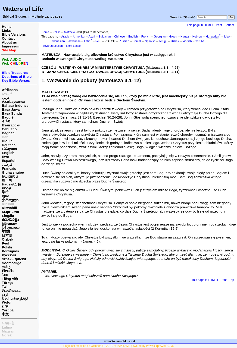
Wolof (6, 302)
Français (9, 168)
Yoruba (199, 41)
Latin (87, 41)
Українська (11, 290)
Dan (5, 137)
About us (9, 42)
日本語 (7, 235)
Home (7, 26)
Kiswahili (9, 208)
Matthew (69, 32)
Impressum (11, 46)
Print (219, 25)
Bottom (229, 25)
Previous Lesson (52, 45)
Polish (56, 32)
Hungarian (212, 36)
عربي (6, 98)
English (8, 153)
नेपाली (6, 231)
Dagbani (9, 133)
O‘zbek (7, 239)
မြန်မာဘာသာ (11, 227)
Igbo (5, 196)
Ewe (5, 157)
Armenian (79, 36)
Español (8, 161)
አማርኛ (7, 94)
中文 (5, 314)
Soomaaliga (11, 263)
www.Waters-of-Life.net (119, 341)
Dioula (7, 141)
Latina (7, 327)
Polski (7, 247)
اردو (5, 294)
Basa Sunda (12, 113)
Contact (8, 38)
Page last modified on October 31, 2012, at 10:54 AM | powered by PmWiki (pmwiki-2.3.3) (118, 346)
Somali (137, 41)
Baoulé (7, 117)
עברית (6, 188)
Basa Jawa (11, 109)
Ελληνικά (9, 149)
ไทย (5, 275)
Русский (9, 255)
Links (6, 30)
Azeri (91, 36)
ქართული (10, 200)
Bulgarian (105, 36)
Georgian (159, 36)
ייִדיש (5, 306)
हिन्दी (5, 192)
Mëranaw (9, 224)
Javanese (74, 41)
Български (11, 125)
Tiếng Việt (10, 279)
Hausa (185, 36)
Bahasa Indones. (15, 105)
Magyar (8, 331)
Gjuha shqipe (13, 172)
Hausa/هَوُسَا (11, 184)
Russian (124, 41)
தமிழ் (6, 267)
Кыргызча (10, 212)
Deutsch (9, 145)
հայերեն (10, 176)
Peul (5, 243)
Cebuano (9, 129)
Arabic (65, 36)
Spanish (150, 41)
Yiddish (187, 41)
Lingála (8, 216)
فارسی (7, 164)
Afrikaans (10, 90)
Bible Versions (14, 34)
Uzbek (175, 41)
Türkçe (7, 283)
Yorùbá (8, 310)
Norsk (7, 335)
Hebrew (197, 36)
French (145, 36)
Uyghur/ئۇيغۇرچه (15, 298)
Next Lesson (74, 45)
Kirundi (8, 204)
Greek (173, 36)
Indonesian (58, 41)
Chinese (119, 36)
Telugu (163, 41)
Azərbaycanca (13, 101)
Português (10, 251)
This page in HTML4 (200, 25)
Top (231, 280)
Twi (4, 286)
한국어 (7, 180)
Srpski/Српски (14, 259)
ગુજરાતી (8, 323)
